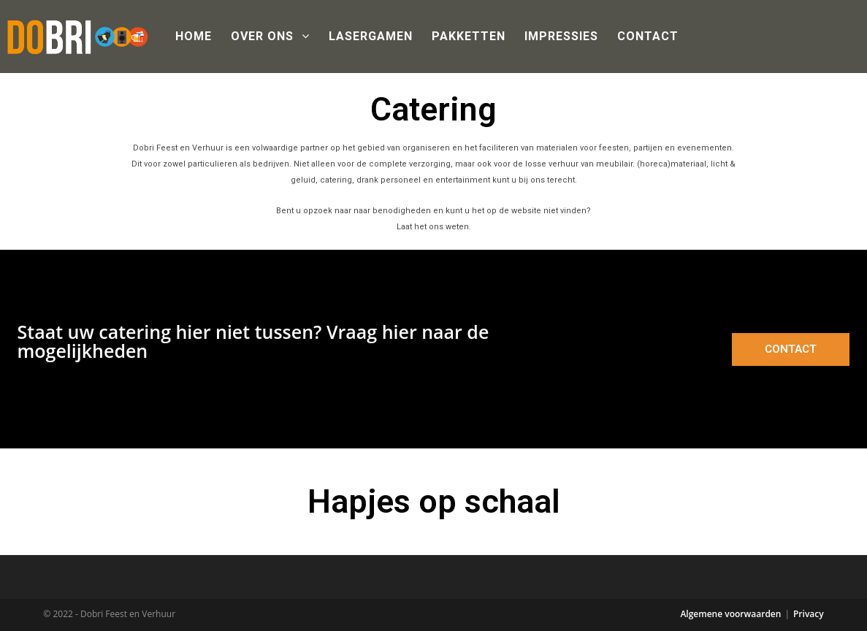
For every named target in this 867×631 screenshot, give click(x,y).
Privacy (808, 614)
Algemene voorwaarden (730, 614)
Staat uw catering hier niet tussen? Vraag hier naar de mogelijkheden (253, 341)
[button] (790, 349)
